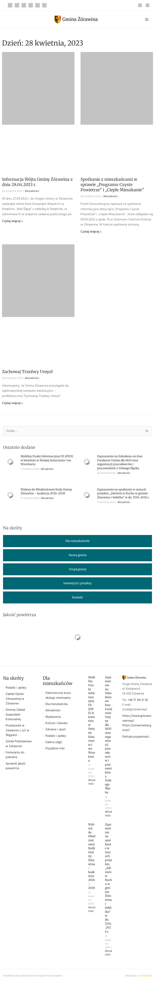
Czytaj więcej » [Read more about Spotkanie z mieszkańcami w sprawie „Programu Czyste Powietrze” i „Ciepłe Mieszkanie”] (91, 232)
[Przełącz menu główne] (146, 20)
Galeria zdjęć (53, 743)
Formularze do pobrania (15, 756)
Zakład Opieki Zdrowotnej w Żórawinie (15, 700)
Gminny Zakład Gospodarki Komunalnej (15, 716)
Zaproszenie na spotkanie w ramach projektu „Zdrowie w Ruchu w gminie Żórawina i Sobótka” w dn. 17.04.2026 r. (123, 494)
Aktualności (32, 192)
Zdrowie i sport (55, 730)
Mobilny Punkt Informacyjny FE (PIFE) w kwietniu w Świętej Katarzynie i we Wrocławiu (47, 461)
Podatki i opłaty (16, 688)
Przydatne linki (55, 749)
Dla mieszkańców (56, 705)
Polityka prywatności (135, 737)
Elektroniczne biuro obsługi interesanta (58, 696)
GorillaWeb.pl (144, 977)
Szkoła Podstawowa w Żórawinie (18, 745)
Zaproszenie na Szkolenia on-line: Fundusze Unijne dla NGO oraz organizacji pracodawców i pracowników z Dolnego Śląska (120, 463)
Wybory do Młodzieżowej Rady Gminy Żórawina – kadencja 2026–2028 (46, 492)
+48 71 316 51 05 (138, 701)
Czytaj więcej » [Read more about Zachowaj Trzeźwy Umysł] (12, 404)
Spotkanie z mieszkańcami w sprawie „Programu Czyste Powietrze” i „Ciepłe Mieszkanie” (112, 185)
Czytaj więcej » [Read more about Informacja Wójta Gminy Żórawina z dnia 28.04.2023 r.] (12, 222)
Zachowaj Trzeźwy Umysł (27, 372)
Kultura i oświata (56, 724)
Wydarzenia (53, 718)
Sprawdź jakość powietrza (16, 767)
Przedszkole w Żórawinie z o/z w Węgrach (17, 731)
